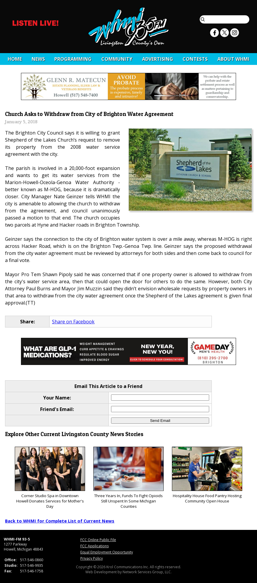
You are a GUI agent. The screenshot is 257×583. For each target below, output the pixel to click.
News (38, 59)
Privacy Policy (91, 558)
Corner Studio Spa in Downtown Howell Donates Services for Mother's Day (50, 478)
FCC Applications (94, 545)
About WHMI (233, 59)
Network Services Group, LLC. (147, 571)
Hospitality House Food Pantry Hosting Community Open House (207, 475)
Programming (73, 59)
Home (15, 59)
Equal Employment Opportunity (106, 552)
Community (116, 59)
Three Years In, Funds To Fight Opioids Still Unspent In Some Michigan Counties (128, 478)
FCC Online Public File (98, 539)
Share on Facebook (73, 321)
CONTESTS (195, 59)
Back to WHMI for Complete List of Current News (59, 521)
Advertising (157, 59)
